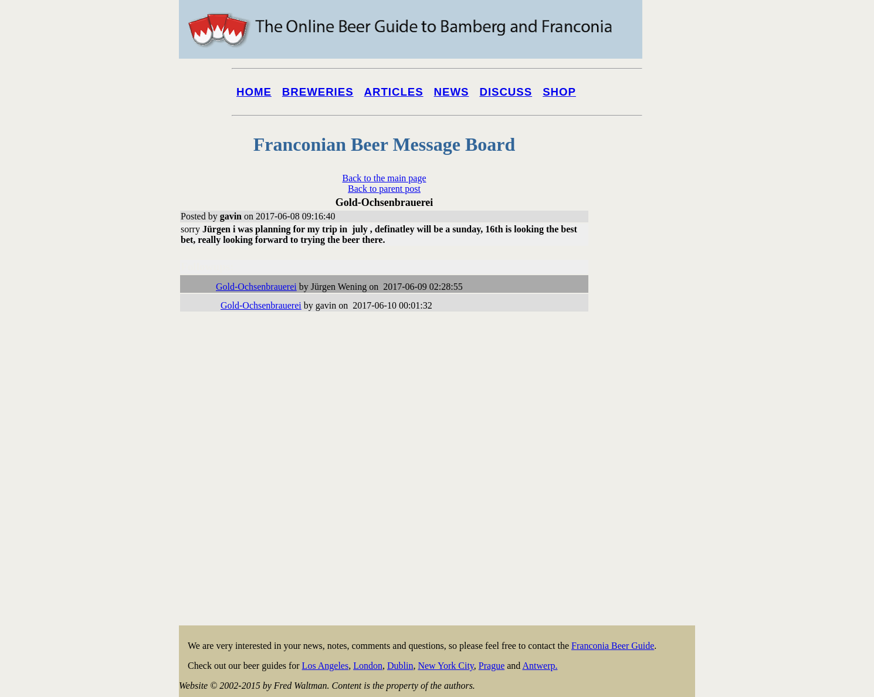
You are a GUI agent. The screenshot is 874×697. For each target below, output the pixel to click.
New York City (445, 666)
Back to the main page (384, 178)
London (367, 666)
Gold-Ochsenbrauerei (256, 287)
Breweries (318, 92)
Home (254, 92)
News (451, 92)
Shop (559, 92)
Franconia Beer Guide (612, 646)
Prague (491, 666)
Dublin (400, 666)
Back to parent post (384, 189)
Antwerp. (539, 666)
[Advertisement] (648, 447)
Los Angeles (325, 666)
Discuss (505, 92)
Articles (394, 92)
